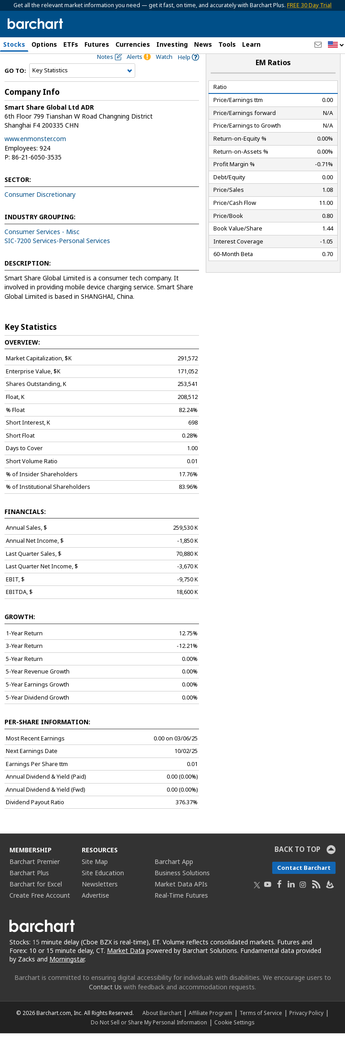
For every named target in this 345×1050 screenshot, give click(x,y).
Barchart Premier (34, 878)
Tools (227, 44)
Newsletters (100, 900)
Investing (172, 44)
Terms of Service (260, 1029)
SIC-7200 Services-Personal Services (57, 257)
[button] (336, 45)
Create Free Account (39, 912)
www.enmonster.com (35, 155)
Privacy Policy (306, 1029)
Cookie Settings (234, 1038)
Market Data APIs (181, 900)
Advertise (95, 912)
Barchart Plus (29, 889)
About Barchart (161, 1029)
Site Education (103, 889)
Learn (251, 44)
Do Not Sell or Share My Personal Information (149, 1038)
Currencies (132, 44)
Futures (96, 44)
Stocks (14, 44)
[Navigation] (82, 87)
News (203, 44)
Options (44, 44)
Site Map (95, 878)
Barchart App (174, 878)
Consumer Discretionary (39, 211)
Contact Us (105, 1003)
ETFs (70, 44)
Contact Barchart (304, 884)
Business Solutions (182, 889)
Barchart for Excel (35, 900)
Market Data (126, 966)
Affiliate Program (210, 1029)
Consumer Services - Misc (42, 248)
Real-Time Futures (181, 912)
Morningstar (66, 975)
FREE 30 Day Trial (309, 5)
